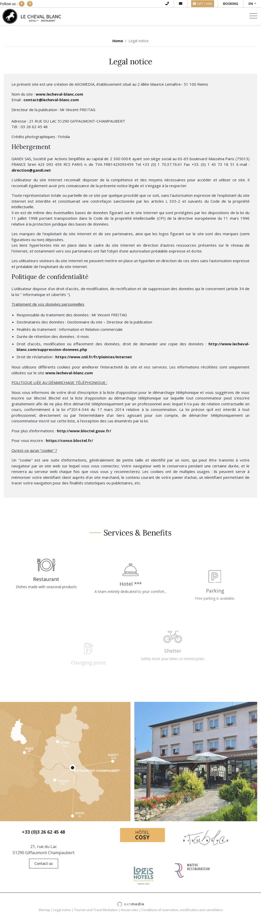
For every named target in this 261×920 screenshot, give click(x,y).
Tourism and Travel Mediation (96, 910)
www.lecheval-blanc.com (59, 94)
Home (117, 40)
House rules (129, 910)
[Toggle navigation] (253, 16)
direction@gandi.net (31, 170)
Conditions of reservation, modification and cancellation (182, 910)
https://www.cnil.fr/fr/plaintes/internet (93, 356)
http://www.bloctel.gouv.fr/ (84, 430)
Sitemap (44, 910)
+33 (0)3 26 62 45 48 (43, 836)
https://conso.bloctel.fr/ (69, 440)
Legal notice (62, 910)
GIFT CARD (203, 3)
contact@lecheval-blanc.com (51, 99)
